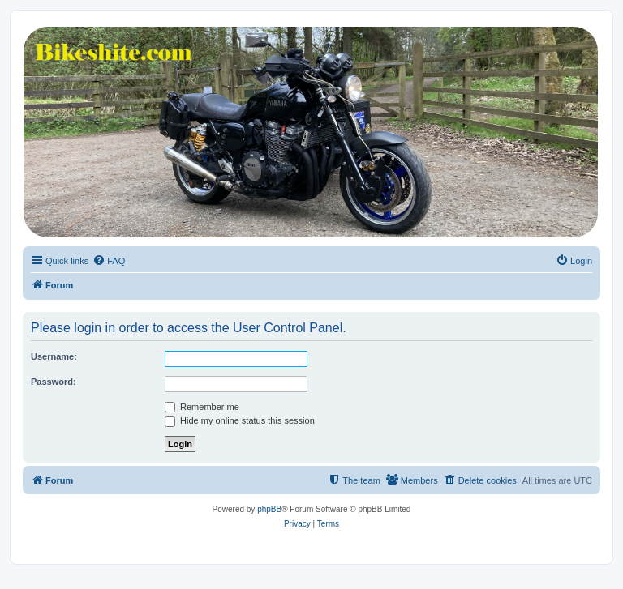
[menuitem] (108, 261)
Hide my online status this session (240, 420)
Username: (54, 356)
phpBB (269, 509)
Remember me (202, 407)
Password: (53, 381)
